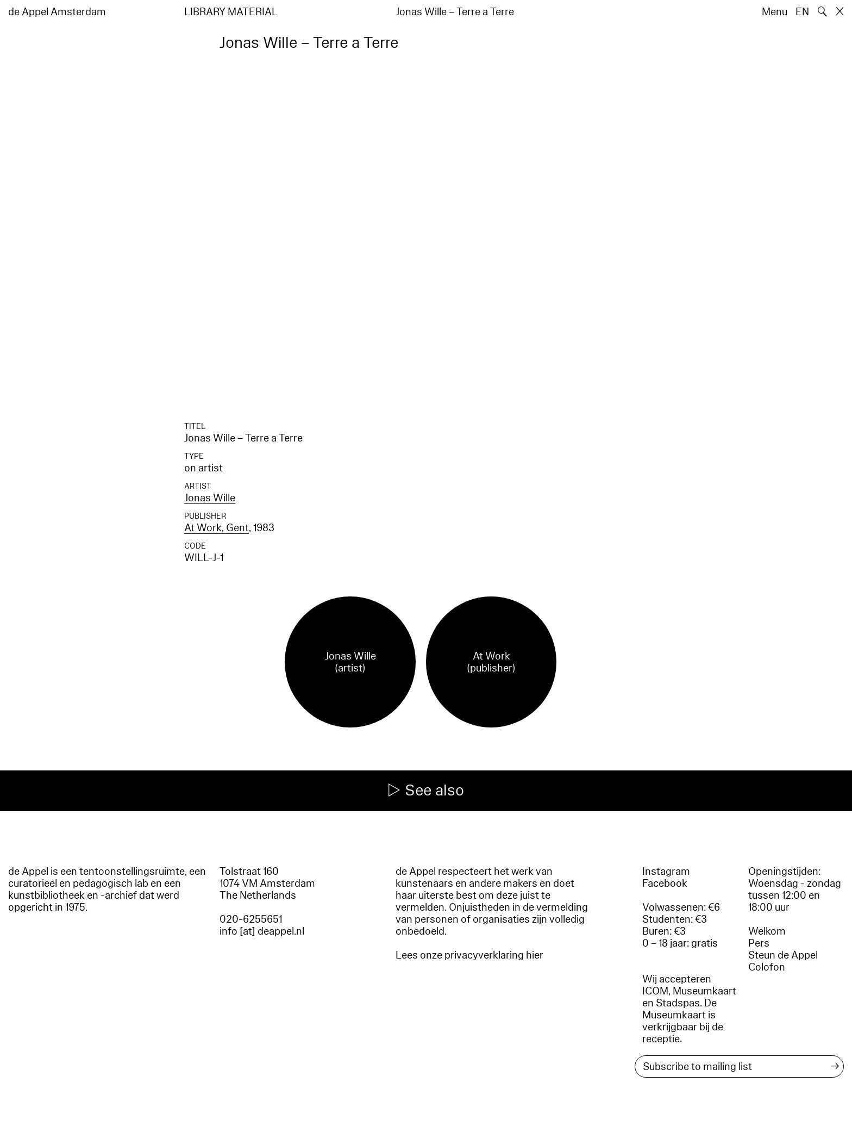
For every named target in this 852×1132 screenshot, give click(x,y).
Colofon (766, 967)
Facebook (664, 883)
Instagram (666, 871)
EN (802, 12)
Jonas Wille (209, 498)
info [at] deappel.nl (262, 931)
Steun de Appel (783, 955)
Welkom (767, 931)
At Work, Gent (216, 528)
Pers (758, 943)
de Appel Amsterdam (57, 12)
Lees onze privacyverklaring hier (469, 955)
